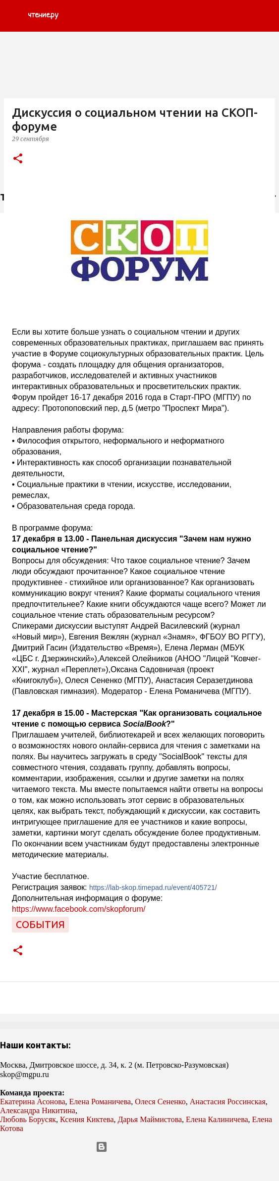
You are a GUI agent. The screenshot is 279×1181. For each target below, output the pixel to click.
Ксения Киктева (87, 1119)
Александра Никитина (37, 1110)
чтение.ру (43, 15)
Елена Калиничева (217, 1119)
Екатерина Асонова (32, 1101)
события (40, 924)
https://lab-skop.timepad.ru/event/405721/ (153, 887)
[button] (18, 159)
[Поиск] (265, 16)
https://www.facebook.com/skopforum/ (78, 909)
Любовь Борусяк (28, 1119)
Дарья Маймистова (150, 1119)
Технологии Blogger (139, 1146)
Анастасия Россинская (228, 1101)
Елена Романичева (100, 1101)
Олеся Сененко (160, 1101)
